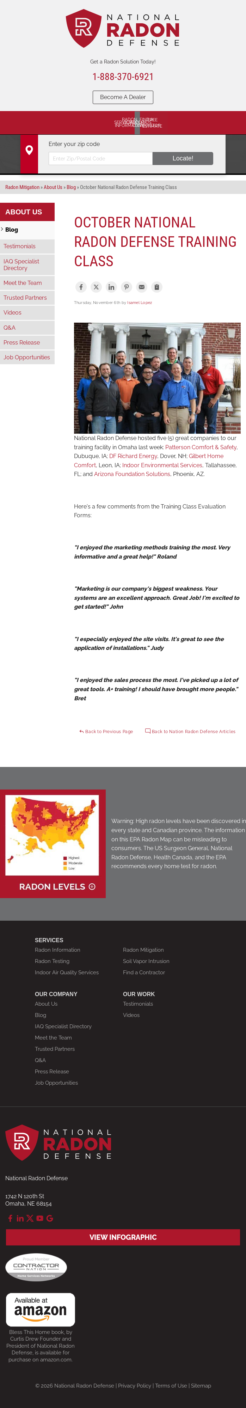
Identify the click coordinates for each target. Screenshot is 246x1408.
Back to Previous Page (106, 731)
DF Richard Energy (133, 455)
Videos (12, 312)
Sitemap (201, 1385)
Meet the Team (23, 282)
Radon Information (57, 949)
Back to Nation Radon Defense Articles (190, 731)
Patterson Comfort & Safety (200, 446)
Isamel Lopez (139, 302)
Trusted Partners (25, 297)
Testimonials (20, 246)
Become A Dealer (123, 97)
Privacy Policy (134, 1385)
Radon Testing (52, 961)
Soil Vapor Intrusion (146, 961)
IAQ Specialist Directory (21, 264)
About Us (23, 211)
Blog (11, 229)
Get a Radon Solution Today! (123, 62)
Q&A (10, 327)
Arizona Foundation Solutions (132, 473)
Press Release (22, 342)
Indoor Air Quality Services (67, 972)
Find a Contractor (144, 972)
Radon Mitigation (143, 949)
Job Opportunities (27, 357)
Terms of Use (171, 1385)
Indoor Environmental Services (162, 465)
